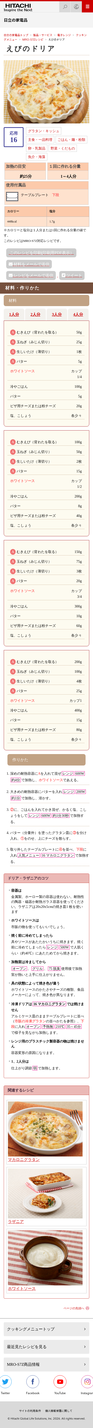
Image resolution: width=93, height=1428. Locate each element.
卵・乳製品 (36, 148)
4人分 (78, 314)
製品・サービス (42, 35)
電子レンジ (64, 35)
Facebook (32, 1385)
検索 (63, 5)
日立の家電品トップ (16, 35)
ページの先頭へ (73, 1308)
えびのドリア (31, 49)
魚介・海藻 (36, 157)
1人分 (14, 314)
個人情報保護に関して (58, 1411)
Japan (75, 5)
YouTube (60, 1385)
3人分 (57, 314)
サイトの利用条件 (30, 1411)
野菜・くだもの (63, 148)
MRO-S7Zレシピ (32, 39)
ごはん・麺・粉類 (71, 140)
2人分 (35, 314)
